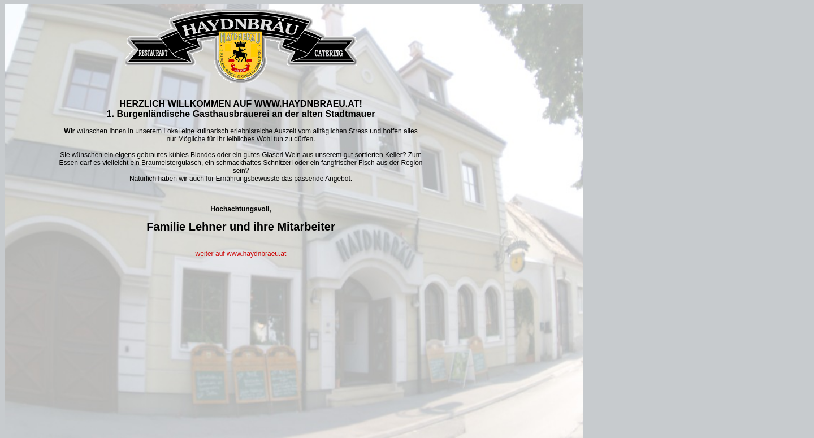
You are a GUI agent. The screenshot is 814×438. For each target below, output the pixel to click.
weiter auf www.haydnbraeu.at (241, 254)
